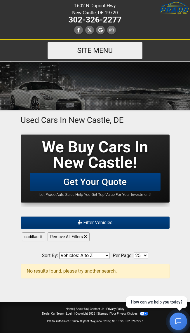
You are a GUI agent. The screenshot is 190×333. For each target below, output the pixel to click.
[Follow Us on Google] (100, 30)
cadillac (34, 236)
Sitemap (102, 313)
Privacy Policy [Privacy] (115, 309)
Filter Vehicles (95, 222)
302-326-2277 (95, 20)
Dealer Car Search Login (57, 313)
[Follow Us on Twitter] (89, 30)
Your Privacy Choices (129, 313)
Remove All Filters (68, 236)
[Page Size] (141, 255)
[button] (174, 8)
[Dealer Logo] (95, 85)
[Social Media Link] (111, 30)
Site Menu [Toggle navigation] (95, 50)
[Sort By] (84, 255)
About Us (82, 309)
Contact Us (97, 309)
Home (70, 309)
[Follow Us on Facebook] (78, 30)
